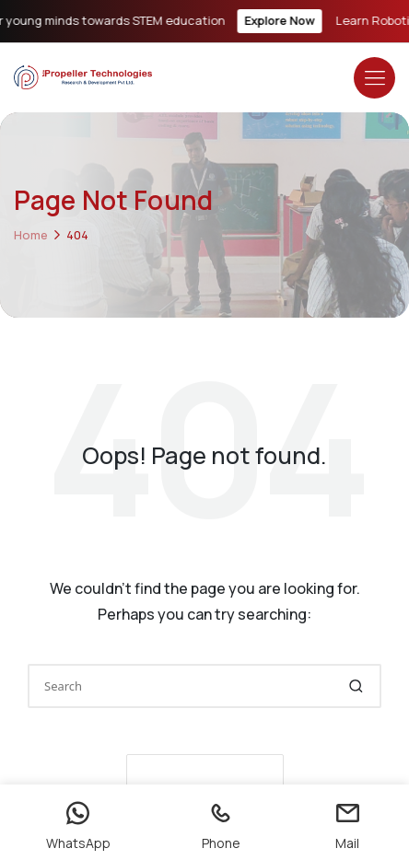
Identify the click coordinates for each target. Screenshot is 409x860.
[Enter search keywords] (204, 686)
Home (31, 235)
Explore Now (284, 20)
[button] (356, 686)
